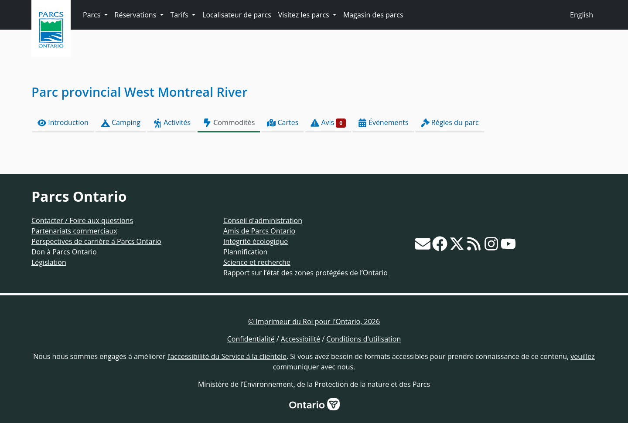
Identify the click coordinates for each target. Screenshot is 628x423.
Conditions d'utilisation (363, 339)
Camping (120, 123)
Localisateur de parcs (236, 15)
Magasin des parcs (373, 15)
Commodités (229, 123)
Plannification (245, 252)
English (581, 15)
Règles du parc (450, 123)
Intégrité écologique (255, 241)
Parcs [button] (92, 15)
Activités (172, 123)
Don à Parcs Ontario (64, 252)
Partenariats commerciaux (74, 231)
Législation (48, 262)
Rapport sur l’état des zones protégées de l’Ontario (305, 272)
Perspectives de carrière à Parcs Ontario (96, 241)
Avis (328, 123)
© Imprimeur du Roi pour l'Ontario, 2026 (314, 321)
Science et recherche (256, 262)
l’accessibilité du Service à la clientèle (227, 356)
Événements (383, 123)
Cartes (282, 123)
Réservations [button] (136, 15)
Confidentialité (251, 339)
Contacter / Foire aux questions (82, 220)
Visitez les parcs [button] (304, 15)
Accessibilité (300, 339)
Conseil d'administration (262, 220)
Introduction (63, 123)
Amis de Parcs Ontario (259, 231)
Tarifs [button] (180, 15)
